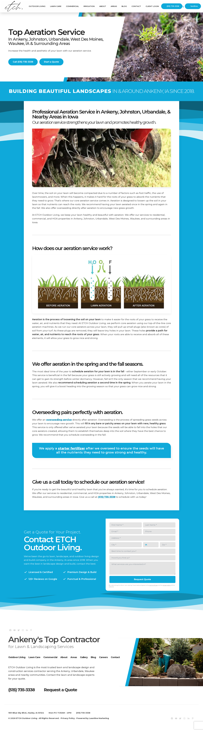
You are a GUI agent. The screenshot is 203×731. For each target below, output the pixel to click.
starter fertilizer (71, 448)
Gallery (84, 657)
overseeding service (59, 419)
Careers (103, 657)
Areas (114, 6)
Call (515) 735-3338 (23, 62)
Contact (136, 6)
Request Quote (142, 579)
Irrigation (89, 6)
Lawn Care (55, 6)
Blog (124, 6)
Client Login (152, 6)
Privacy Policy (68, 718)
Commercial (72, 6)
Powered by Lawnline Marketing (92, 718)
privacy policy (167, 585)
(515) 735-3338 (171, 6)
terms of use (153, 585)
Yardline (192, 6)
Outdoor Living (37, 6)
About (102, 6)
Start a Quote (51, 62)
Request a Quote (60, 690)
